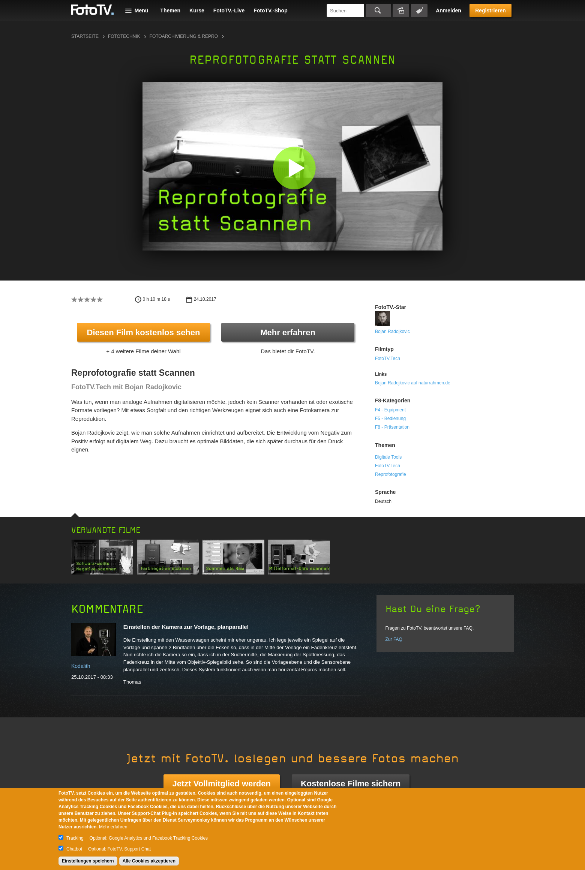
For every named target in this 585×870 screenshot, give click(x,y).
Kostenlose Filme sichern (351, 783)
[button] (294, 168)
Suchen (378, 10)
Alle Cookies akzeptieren (149, 861)
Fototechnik (124, 36)
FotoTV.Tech (387, 358)
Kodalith (80, 666)
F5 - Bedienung (390, 418)
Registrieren (490, 11)
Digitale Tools (388, 457)
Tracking (75, 838)
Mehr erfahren (287, 332)
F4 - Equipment (390, 409)
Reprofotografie (390, 474)
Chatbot (74, 849)
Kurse (196, 11)
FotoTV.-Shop (270, 11)
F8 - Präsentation (392, 427)
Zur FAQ (394, 639)
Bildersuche (401, 10)
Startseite (85, 36)
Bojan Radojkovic (392, 331)
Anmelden (448, 11)
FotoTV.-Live (229, 11)
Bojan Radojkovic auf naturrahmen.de (412, 383)
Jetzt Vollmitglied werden (221, 783)
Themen (170, 11)
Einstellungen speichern (88, 861)
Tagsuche (419, 10)
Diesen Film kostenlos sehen (143, 332)
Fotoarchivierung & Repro (184, 36)
